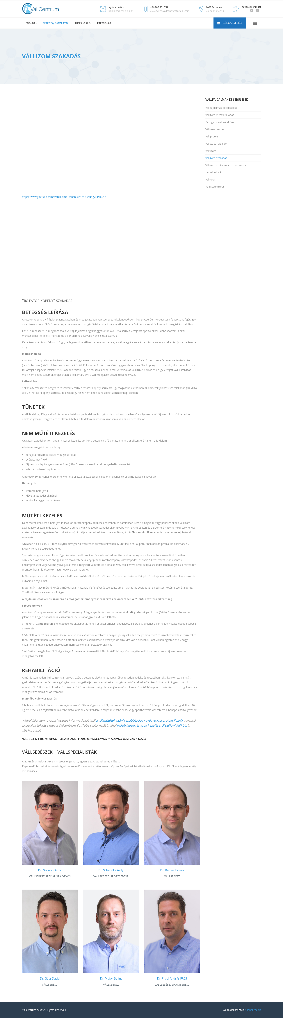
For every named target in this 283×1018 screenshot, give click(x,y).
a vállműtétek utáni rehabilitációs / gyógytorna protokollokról (139, 720)
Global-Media (253, 1010)
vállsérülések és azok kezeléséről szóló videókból (152, 725)
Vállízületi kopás (214, 129)
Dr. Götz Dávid (50, 978)
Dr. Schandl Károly (110, 870)
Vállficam (210, 151)
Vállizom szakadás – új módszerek (225, 165)
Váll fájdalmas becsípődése (221, 107)
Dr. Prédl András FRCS (172, 978)
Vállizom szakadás (216, 158)
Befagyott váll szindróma (220, 122)
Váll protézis (212, 136)
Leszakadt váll (213, 172)
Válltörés (210, 179)
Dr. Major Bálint (111, 978)
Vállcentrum (31, 65)
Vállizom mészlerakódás (219, 115)
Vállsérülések (55, 65)
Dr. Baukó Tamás (172, 870)
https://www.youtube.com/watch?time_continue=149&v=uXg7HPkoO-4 (64, 197)
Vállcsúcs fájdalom (216, 143)
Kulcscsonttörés (215, 186)
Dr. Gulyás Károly (50, 870)
